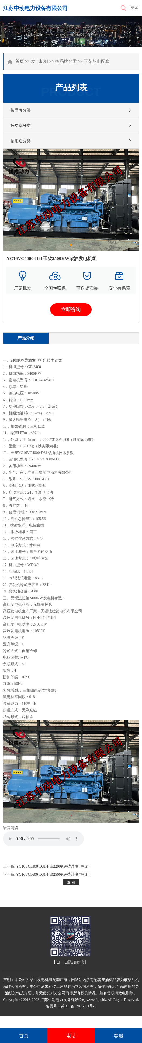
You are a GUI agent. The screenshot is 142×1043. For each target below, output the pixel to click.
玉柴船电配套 (97, 61)
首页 (19, 61)
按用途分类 (21, 141)
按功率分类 (21, 125)
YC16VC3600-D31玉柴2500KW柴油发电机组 (53, 874)
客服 (118, 1035)
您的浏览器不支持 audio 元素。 (43, 838)
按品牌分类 (66, 61)
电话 (71, 1035)
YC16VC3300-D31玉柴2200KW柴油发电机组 (53, 866)
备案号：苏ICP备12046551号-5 (71, 1006)
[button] (71, 245)
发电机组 (39, 61)
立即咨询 (71, 309)
